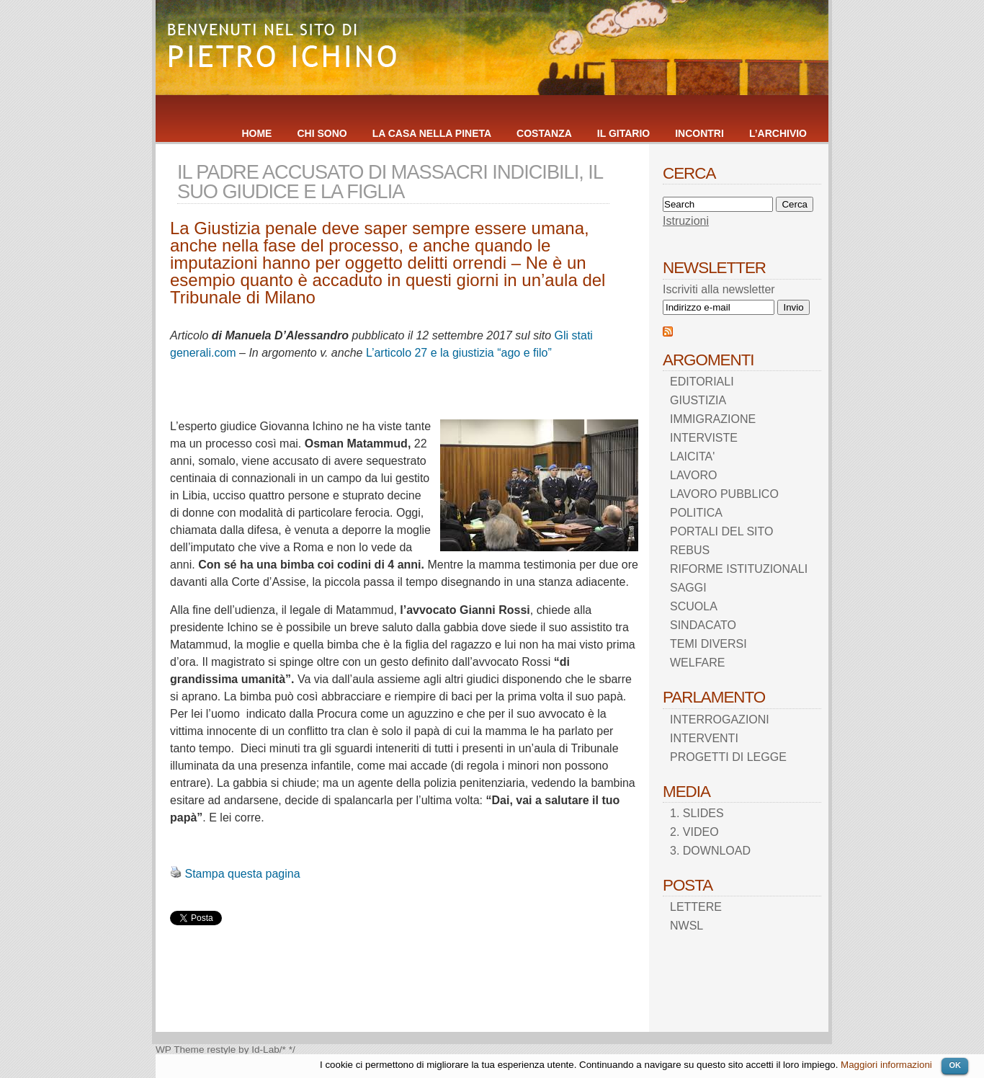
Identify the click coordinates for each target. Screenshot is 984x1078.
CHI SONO (321, 133)
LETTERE (696, 907)
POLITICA (696, 513)
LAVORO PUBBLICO (724, 494)
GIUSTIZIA (698, 400)
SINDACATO (703, 625)
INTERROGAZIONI (719, 719)
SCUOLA (693, 606)
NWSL (686, 925)
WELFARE (697, 662)
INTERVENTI (704, 738)
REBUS (690, 550)
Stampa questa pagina (242, 874)
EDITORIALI (702, 381)
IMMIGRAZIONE (713, 419)
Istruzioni (686, 221)
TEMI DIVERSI (708, 644)
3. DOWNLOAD (710, 851)
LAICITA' (692, 456)
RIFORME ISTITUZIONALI (739, 569)
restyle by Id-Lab (243, 1049)
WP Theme (180, 1049)
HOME (256, 133)
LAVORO (693, 475)
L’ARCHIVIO (778, 133)
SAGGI (688, 588)
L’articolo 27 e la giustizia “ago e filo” (459, 353)
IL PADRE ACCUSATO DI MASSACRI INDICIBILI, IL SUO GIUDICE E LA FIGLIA (389, 181)
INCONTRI (699, 133)
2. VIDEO (694, 832)
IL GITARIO (623, 133)
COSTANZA (544, 133)
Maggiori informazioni (886, 1064)
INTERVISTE (704, 438)
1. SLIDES (697, 813)
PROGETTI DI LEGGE (728, 757)
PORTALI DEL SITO (721, 531)
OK (955, 1065)
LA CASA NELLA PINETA (431, 133)
